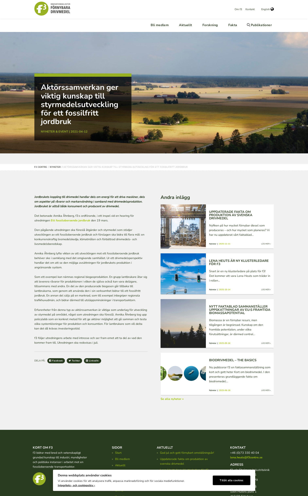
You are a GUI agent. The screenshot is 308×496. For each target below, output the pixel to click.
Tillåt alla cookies (231, 479)
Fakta (232, 25)
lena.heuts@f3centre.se (246, 457)
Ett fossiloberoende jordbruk (70, 220)
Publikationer (261, 25)
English (267, 9)
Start (118, 453)
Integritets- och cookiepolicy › (76, 484)
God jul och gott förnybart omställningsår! (187, 453)
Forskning (210, 25)
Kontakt (250, 9)
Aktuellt (185, 25)
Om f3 (238, 9)
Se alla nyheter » (172, 399)
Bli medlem (160, 25)
